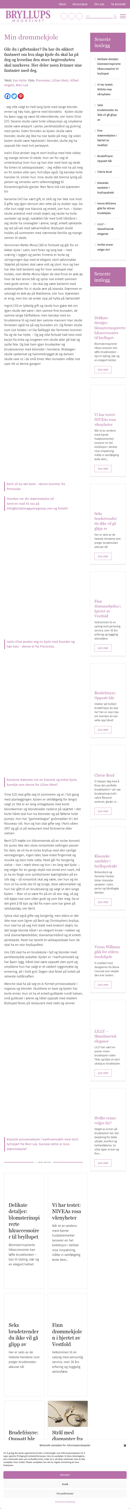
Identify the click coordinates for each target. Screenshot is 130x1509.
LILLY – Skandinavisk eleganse (105, 229)
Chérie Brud (104, 172)
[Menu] (121, 16)
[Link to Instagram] (71, 16)
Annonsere (80, 4)
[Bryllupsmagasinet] (28, 16)
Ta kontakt (118, 4)
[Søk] (101, 16)
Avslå (65, 1484)
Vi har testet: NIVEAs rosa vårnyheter (66, 1211)
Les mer (103, 369)
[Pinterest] (21, 96)
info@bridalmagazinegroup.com (30, 508)
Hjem (62, 4)
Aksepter (65, 1474)
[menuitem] (62, 4)
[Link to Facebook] (64, 16)
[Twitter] (14, 96)
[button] (125, 1445)
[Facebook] (7, 96)
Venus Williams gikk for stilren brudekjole (106, 208)
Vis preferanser (64, 1493)
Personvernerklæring (65, 1502)
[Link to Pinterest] (79, 16)
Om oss (99, 4)
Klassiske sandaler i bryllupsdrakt (105, 187)
